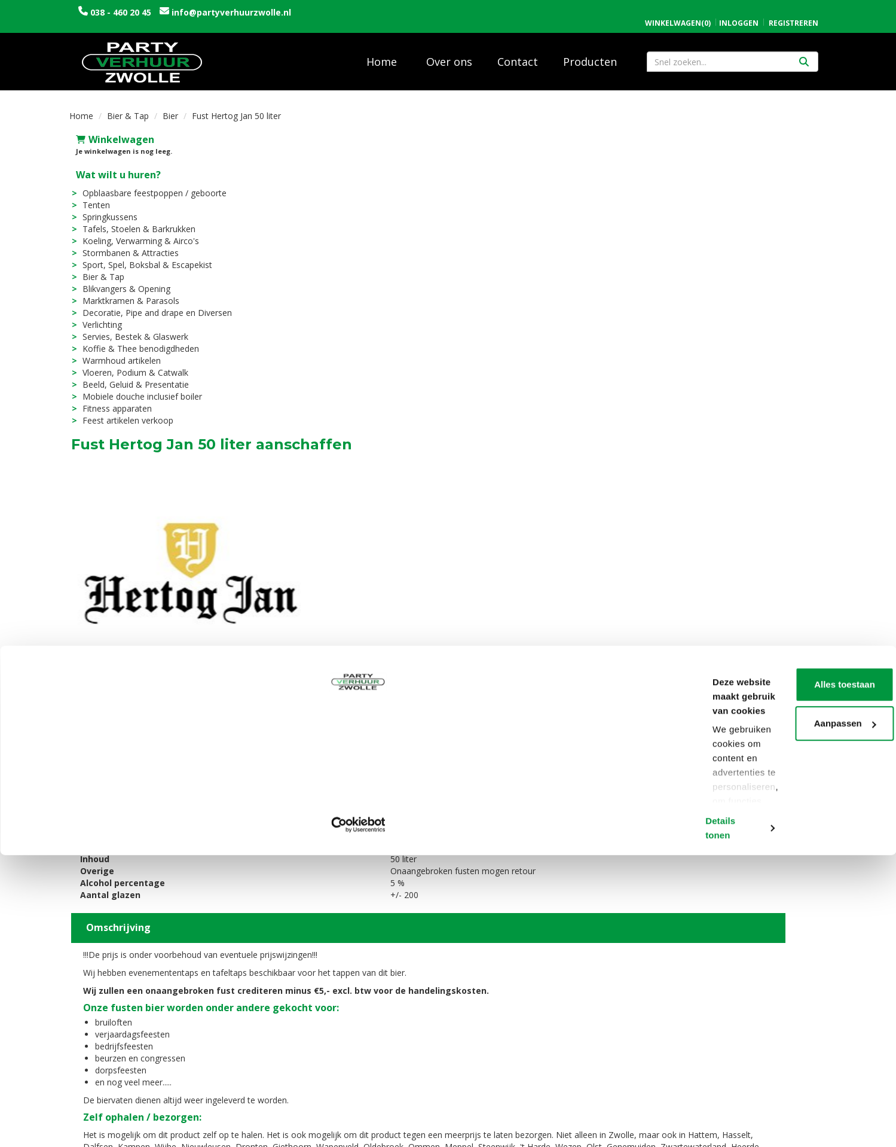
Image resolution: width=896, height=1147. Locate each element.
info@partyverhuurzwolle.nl (230, 12)
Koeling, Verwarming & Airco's (134, 232)
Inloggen (739, 10)
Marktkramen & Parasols (124, 292)
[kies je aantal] (803, 878)
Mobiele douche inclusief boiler (135, 388)
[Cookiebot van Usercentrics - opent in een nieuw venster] (77, 1124)
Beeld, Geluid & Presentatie (129, 376)
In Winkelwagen (768, 227)
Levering (475, 988)
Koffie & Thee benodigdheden (134, 340)
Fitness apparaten (110, 400)
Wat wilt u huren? (111, 166)
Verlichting (95, 316)
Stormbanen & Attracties (124, 244)
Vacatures (290, 1000)
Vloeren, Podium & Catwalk (129, 364)
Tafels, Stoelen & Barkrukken (132, 220)
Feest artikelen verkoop (121, 412)
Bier (170, 107)
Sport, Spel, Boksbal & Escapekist (141, 256)
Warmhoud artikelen (115, 352)
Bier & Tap (128, 107)
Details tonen (185, 1123)
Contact (517, 53)
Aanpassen (797, 1074)
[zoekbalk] (732, 53)
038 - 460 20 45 (121, 12)
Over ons (449, 53)
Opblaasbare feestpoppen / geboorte (148, 184)
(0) (678, 10)
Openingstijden (679, 988)
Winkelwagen (108, 131)
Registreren (793, 10)
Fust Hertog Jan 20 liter (472, 839)
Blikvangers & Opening (120, 280)
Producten (590, 53)
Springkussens (103, 208)
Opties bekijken (788, 250)
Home (381, 53)
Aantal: (764, 159)
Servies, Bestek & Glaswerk (129, 328)
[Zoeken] (804, 53)
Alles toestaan (796, 1035)
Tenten (89, 196)
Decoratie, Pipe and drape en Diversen (150, 304)
